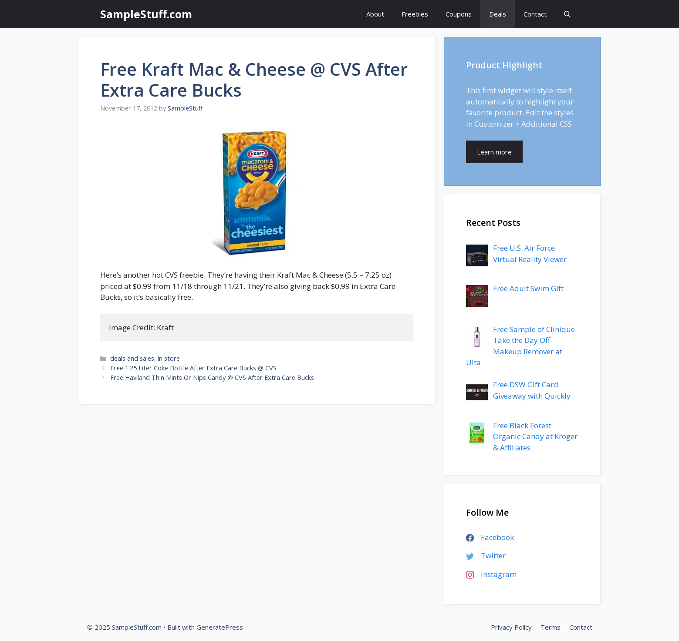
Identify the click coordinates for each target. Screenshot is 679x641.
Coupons (459, 14)
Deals (497, 14)
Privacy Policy (511, 627)
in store (169, 358)
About (375, 14)
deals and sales (132, 358)
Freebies (415, 14)
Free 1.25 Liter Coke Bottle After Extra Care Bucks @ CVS (193, 368)
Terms (550, 627)
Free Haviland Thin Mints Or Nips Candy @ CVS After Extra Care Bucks (212, 377)
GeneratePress (219, 627)
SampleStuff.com (146, 14)
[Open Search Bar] (567, 14)
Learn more (494, 152)
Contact (535, 14)
